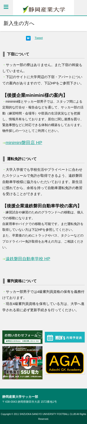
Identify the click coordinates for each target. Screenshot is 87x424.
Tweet (39, 38)
